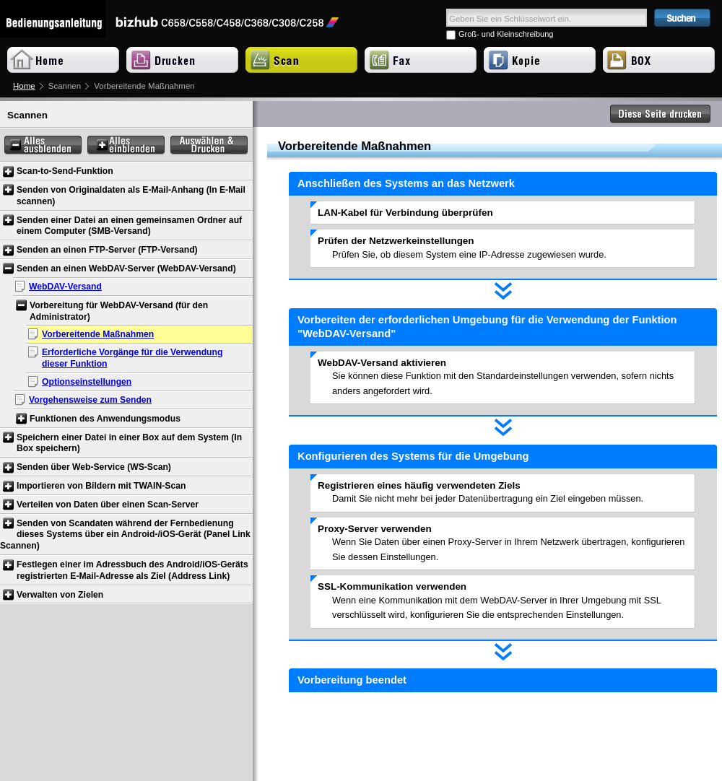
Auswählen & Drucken (209, 145)
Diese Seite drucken (660, 114)
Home (24, 86)
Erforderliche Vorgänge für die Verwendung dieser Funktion (132, 358)
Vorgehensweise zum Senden (90, 400)
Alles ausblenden (43, 145)
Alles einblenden (126, 145)
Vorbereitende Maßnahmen (98, 334)
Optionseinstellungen (86, 382)
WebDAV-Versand (65, 287)
